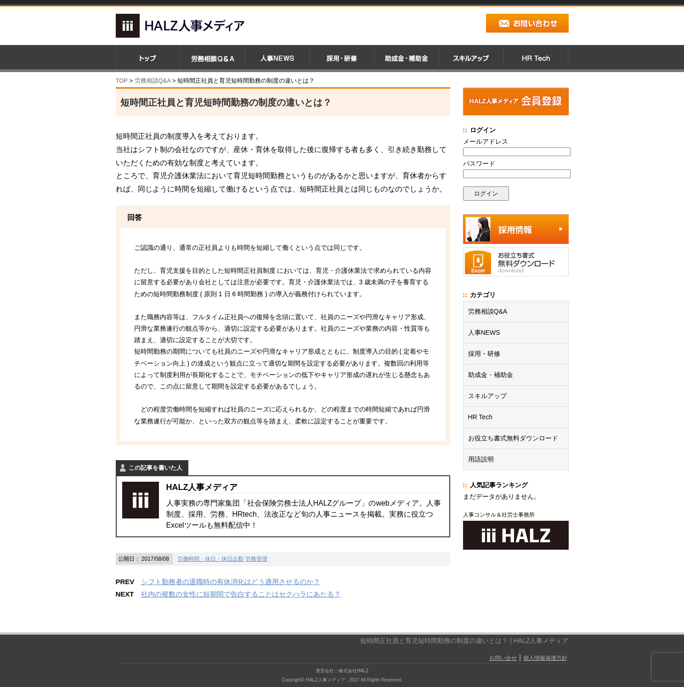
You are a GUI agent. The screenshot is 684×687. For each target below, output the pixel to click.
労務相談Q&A (153, 80)
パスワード (479, 163)
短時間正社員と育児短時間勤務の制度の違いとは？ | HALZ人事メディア (464, 640)
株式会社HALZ (354, 670)
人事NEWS (484, 332)
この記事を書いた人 (155, 467)
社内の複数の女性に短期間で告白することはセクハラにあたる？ (241, 594)
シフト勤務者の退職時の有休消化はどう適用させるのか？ (230, 582)
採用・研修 (484, 353)
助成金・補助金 (490, 374)
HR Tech (480, 417)
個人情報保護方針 (545, 658)
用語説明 (481, 459)
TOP (122, 80)
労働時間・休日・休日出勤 (210, 559)
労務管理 (256, 559)
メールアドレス (485, 141)
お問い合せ (503, 658)
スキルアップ (487, 396)
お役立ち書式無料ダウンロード (513, 438)
